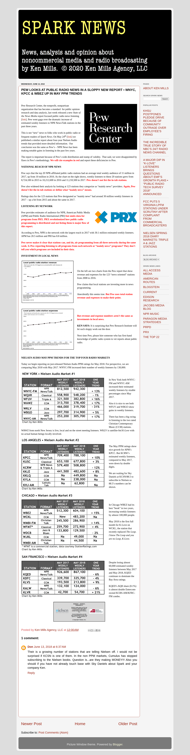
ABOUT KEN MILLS (156, 88)
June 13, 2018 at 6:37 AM (50, 646)
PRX (146, 332)
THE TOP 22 (151, 337)
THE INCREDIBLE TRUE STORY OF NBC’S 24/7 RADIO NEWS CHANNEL (155, 147)
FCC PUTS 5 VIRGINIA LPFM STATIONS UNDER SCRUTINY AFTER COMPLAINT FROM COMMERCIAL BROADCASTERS (155, 213)
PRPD (147, 327)
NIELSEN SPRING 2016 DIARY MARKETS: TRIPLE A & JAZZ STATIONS (155, 239)
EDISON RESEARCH (151, 298)
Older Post (127, 724)
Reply (31, 672)
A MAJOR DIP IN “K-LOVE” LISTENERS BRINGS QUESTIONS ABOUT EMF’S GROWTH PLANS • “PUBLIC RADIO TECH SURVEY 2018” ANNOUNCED (155, 177)
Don (30, 646)
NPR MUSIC (151, 313)
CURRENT (150, 292)
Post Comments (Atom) (53, 732)
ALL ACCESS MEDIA (151, 272)
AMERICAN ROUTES (150, 280)
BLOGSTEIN (151, 287)
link (24, 119)
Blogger (117, 744)
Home (80, 724)
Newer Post (31, 724)
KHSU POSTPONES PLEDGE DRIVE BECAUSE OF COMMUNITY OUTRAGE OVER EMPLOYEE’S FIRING (154, 122)
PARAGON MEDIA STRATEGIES (155, 320)
